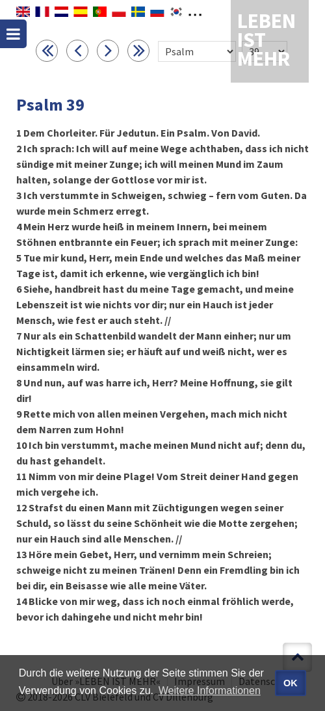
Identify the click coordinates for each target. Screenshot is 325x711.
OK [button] (290, 683)
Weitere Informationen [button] (210, 690)
